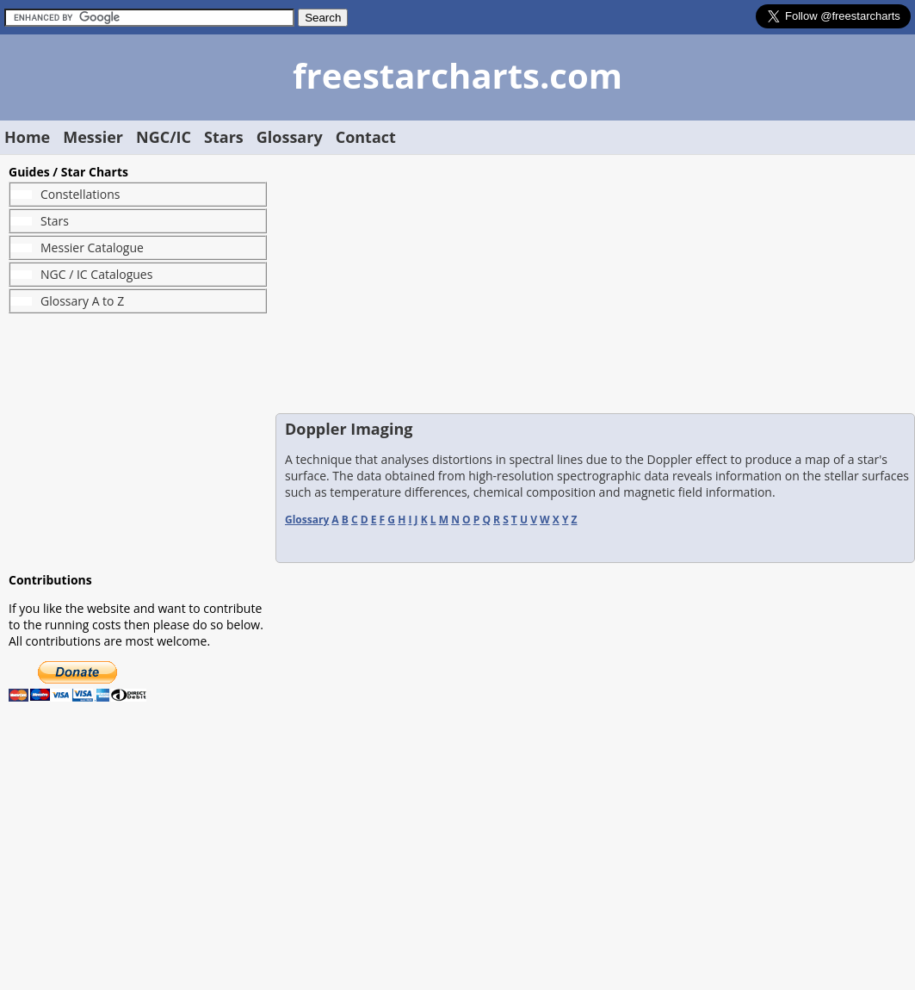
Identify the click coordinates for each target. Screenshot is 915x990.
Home (27, 137)
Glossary (290, 137)
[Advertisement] (138, 442)
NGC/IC (163, 137)
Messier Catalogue (92, 247)
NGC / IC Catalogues (96, 274)
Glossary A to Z (82, 301)
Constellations (80, 194)
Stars (224, 137)
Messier (93, 137)
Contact (366, 137)
